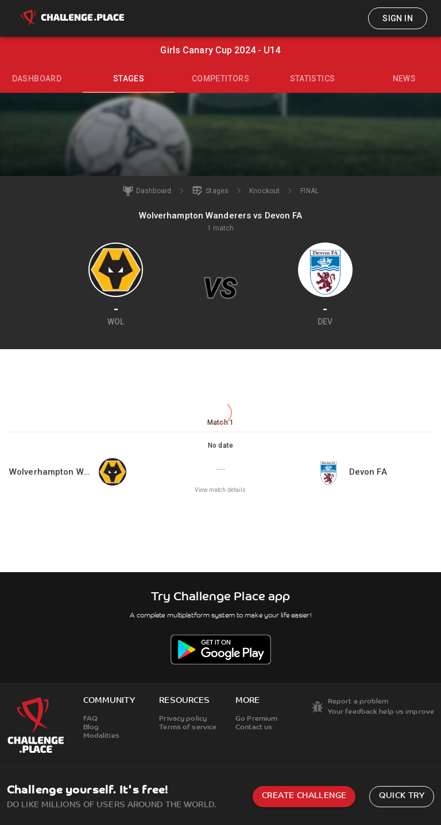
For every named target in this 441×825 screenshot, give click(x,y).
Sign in (397, 18)
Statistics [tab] (312, 78)
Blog (91, 727)
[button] (220, 467)
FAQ (90, 718)
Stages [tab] (128, 78)
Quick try (401, 796)
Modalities (101, 736)
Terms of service (187, 727)
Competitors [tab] (220, 78)
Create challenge (304, 796)
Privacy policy (183, 718)
